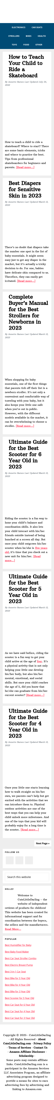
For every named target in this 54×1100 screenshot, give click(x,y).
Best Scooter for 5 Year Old (19, 998)
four (39, 661)
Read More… (13, 929)
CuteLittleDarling (27, 11)
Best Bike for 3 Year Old (17, 991)
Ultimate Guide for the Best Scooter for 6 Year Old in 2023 (28, 454)
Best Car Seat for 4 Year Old (20, 1011)
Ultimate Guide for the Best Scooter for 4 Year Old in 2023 (28, 723)
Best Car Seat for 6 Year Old (20, 1004)
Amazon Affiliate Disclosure (27, 1051)
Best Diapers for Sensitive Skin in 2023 (25, 189)
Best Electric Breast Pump (19, 965)
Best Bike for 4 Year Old (17, 984)
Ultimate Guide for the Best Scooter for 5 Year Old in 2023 (28, 589)
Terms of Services (19, 1047)
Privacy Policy (42, 1043)
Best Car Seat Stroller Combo (20, 958)
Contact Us (40, 1047)
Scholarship (26, 1055)
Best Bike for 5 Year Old (17, 978)
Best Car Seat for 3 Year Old (20, 1018)
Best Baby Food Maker (17, 951)
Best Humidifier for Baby (18, 945)
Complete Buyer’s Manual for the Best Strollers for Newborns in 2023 (28, 312)
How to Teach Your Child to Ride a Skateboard (26, 66)
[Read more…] (25, 167)
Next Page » (43, 843)
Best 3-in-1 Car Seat (15, 971)
